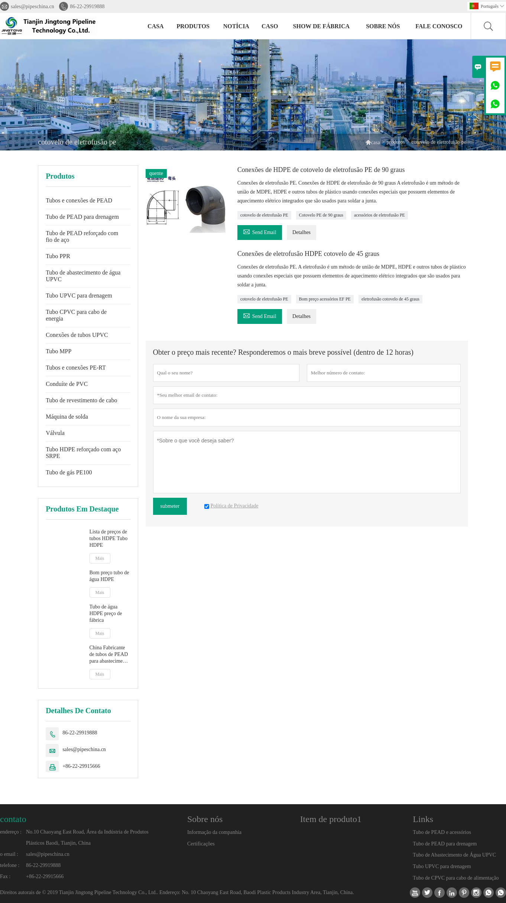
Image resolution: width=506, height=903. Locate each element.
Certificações (201, 844)
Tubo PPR (58, 256)
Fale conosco (438, 26)
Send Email (259, 231)
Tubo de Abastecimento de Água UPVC (454, 855)
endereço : (11, 832)
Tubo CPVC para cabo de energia (76, 315)
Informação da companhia (214, 832)
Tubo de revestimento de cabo (81, 400)
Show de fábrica (321, 26)
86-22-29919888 (87, 6)
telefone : (9, 865)
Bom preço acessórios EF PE (325, 299)
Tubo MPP (58, 351)
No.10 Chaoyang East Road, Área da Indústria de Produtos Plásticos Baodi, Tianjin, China (87, 837)
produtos (193, 26)
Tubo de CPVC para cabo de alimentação (456, 878)
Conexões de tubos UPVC (77, 335)
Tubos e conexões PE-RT (76, 367)
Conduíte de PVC (67, 384)
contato (13, 819)
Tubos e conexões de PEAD (79, 200)
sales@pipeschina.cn (32, 6)
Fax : (5, 876)
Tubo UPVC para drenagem (79, 295)
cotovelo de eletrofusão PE (264, 215)
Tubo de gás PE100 (69, 472)
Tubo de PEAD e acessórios (442, 832)
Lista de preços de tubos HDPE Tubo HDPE (109, 538)
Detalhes (301, 232)
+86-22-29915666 (81, 766)
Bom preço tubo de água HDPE (109, 576)
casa (155, 26)
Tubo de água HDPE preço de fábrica (106, 613)
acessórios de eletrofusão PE (379, 215)
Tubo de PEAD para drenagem (82, 217)
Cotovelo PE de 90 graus (321, 215)
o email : (9, 854)
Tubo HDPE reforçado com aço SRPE (83, 452)
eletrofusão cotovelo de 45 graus (390, 299)
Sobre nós (383, 26)
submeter (169, 506)
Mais (99, 558)
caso (270, 26)
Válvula (55, 433)
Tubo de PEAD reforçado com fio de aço (82, 236)
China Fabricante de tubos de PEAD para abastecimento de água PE (110, 655)
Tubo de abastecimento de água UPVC (83, 275)
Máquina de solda (67, 416)
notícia (236, 26)
